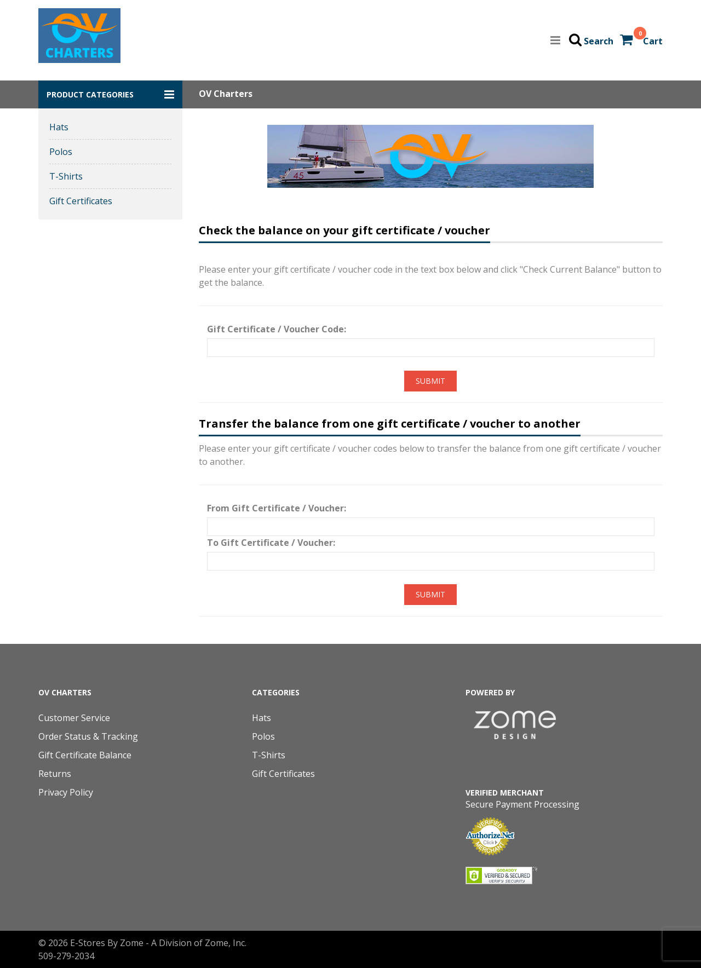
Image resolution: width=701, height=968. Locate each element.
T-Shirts (66, 176)
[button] (110, 94)
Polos (60, 152)
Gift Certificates (80, 201)
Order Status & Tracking (88, 736)
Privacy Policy (65, 792)
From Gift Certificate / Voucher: (276, 508)
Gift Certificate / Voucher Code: (276, 329)
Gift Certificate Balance (84, 755)
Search (598, 41)
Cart (653, 41)
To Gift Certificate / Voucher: (271, 543)
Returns (54, 774)
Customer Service (74, 718)
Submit (430, 381)
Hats (58, 127)
